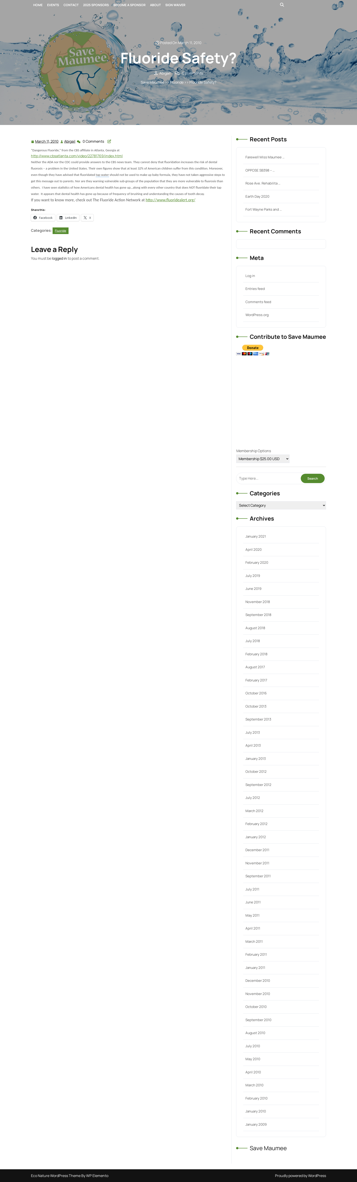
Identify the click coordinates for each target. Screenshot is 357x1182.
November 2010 (257, 993)
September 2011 (258, 876)
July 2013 (252, 732)
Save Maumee (152, 82)
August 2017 (255, 667)
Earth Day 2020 (257, 196)
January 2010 (255, 1111)
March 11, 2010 (47, 141)
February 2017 (256, 680)
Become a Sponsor (129, 5)
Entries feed (255, 288)
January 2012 (255, 837)
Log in (250, 275)
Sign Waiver (175, 5)
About (155, 5)
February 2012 (256, 823)
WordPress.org (257, 314)
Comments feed (258, 301)
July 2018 (252, 640)
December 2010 (257, 980)
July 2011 (252, 889)
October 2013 (255, 706)
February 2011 (256, 954)
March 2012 (254, 810)
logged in (59, 258)
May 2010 (252, 1059)
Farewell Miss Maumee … (264, 157)
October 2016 (256, 693)
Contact (71, 5)
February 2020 (256, 562)
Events (53, 5)
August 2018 (255, 628)
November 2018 (257, 601)
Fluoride (177, 82)
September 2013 (258, 719)
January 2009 (256, 1124)
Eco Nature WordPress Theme (56, 1175)
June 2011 (253, 902)
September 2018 (258, 614)
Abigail (70, 141)
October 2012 (256, 771)
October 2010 (256, 1006)
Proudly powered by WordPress (300, 1175)
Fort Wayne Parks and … (263, 209)
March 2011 (254, 941)
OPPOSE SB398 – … (260, 170)
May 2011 (252, 915)
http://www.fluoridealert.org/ (170, 199)
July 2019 (252, 575)
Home (38, 5)
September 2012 (258, 784)
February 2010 (256, 1098)
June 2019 (253, 588)
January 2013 (255, 758)
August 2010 (255, 1032)
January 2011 (255, 967)
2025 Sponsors (96, 5)
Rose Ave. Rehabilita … (262, 183)
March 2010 (254, 1085)
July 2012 (252, 797)
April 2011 (252, 928)
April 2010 (253, 1072)
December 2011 (257, 850)
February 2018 (256, 654)
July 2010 (252, 1046)
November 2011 (257, 863)
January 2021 (255, 536)
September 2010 (258, 1019)
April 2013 (253, 745)
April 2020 (253, 549)
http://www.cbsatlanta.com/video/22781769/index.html (77, 155)
